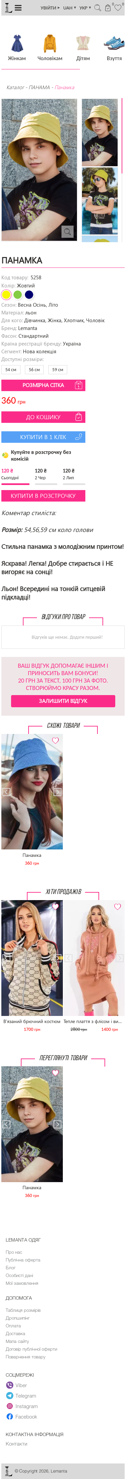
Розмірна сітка (53, 385)
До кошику (55, 417)
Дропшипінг (18, 1318)
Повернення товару (25, 1356)
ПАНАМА (39, 87)
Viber (16, 1385)
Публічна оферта (23, 1260)
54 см (10, 370)
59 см (58, 370)
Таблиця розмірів (23, 1310)
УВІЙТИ (50, 8)
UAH (70, 8)
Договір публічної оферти (31, 1349)
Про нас (14, 1252)
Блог (10, 1267)
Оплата (13, 1325)
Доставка (15, 1333)
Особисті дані (19, 1275)
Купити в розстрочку (43, 496)
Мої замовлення (22, 1283)
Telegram (21, 1396)
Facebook (21, 1417)
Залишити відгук (63, 700)
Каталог (15, 87)
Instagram (22, 1406)
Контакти (16, 1443)
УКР (86, 8)
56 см (34, 370)
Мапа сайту (17, 1341)
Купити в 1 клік (52, 437)
